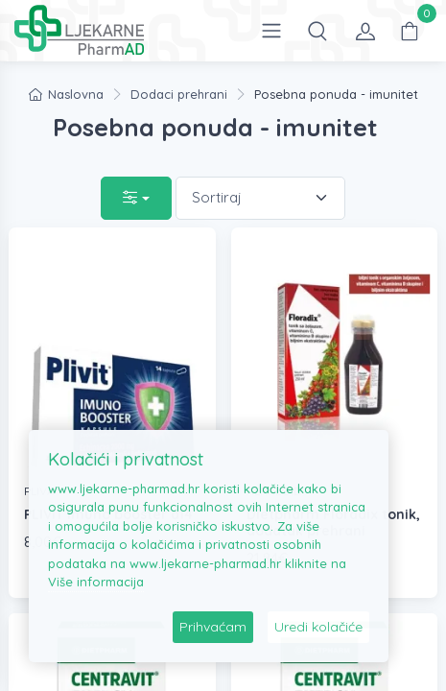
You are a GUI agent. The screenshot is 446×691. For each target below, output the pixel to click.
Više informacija (96, 581)
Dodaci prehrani (178, 94)
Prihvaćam (212, 626)
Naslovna (66, 94)
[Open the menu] (271, 31)
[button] (317, 31)
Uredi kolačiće (318, 626)
